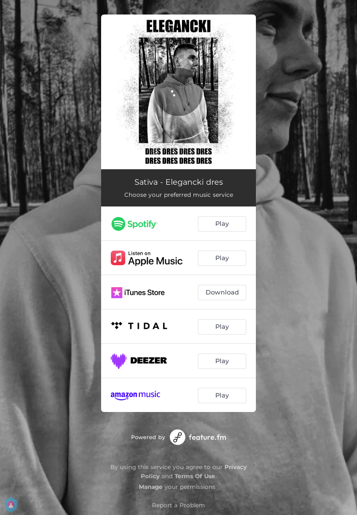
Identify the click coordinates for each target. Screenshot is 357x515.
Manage (151, 486)
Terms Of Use (195, 476)
